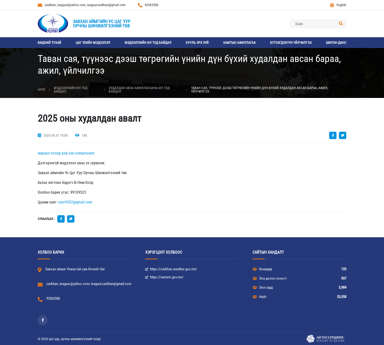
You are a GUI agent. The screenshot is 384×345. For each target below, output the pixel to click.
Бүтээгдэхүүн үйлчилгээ (291, 43)
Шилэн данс (336, 43)
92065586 (148, 5)
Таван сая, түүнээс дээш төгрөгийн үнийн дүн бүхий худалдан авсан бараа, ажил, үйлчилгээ (259, 89)
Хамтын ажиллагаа (239, 43)
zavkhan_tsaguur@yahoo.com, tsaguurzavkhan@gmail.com (82, 5)
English (338, 5)
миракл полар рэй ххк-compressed (66, 153)
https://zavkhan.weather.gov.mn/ (171, 269)
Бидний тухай (49, 43)
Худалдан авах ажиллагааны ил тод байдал (139, 89)
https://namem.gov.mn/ (164, 277)
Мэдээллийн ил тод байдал (148, 43)
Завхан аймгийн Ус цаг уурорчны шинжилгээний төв (101, 23)
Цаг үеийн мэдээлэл (93, 43)
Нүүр (41, 89)
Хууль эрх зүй (197, 43)
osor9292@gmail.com (75, 202)
